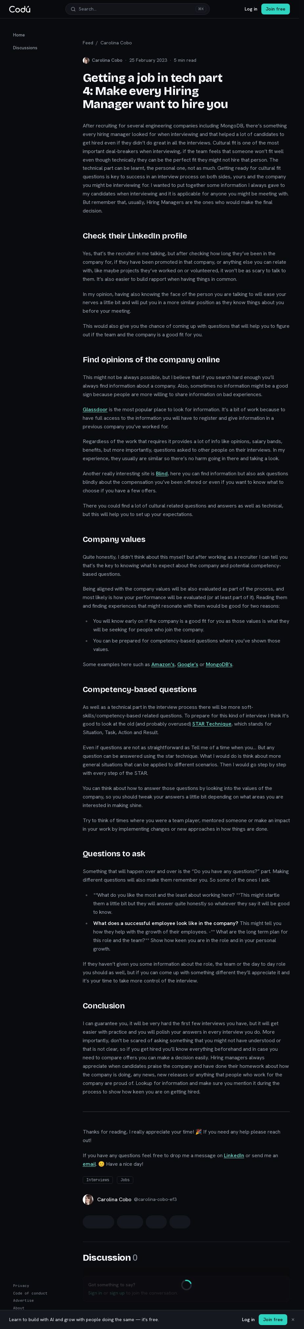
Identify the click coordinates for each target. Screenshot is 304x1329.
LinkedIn (234, 1155)
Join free (275, 9)
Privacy (21, 1285)
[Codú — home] (19, 9)
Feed (88, 43)
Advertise (23, 1300)
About (19, 1308)
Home (19, 35)
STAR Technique (211, 723)
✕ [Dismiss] (293, 1319)
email (89, 1163)
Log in (251, 9)
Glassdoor (95, 409)
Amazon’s (163, 664)
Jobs (125, 1180)
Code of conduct (30, 1293)
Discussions (25, 48)
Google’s (187, 664)
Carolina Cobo (116, 43)
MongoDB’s (219, 664)
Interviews (97, 1180)
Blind (162, 473)
